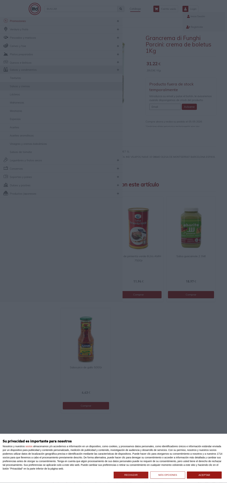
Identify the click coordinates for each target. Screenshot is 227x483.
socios (28, 446)
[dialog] (113, 458)
